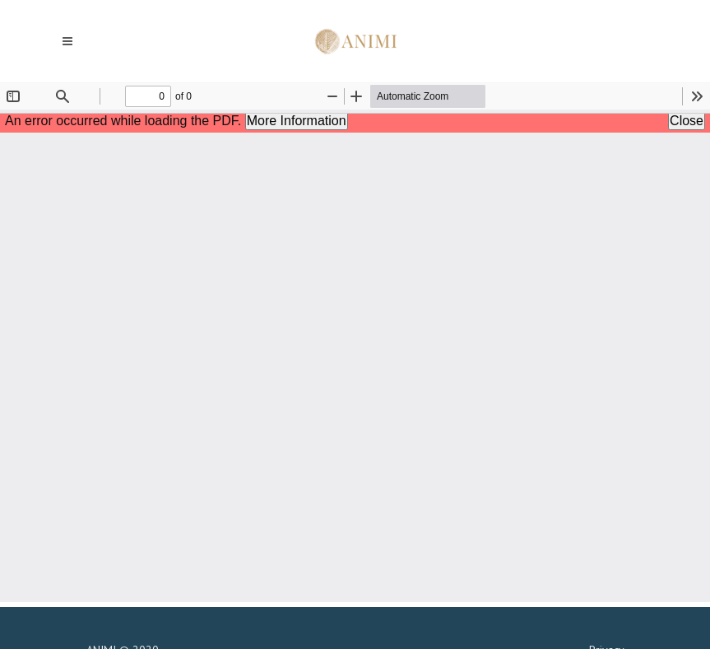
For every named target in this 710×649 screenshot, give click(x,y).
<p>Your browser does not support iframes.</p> (355, 342)
